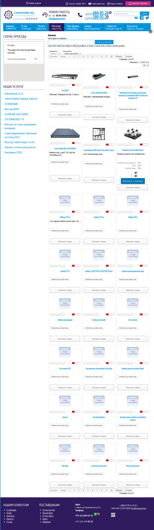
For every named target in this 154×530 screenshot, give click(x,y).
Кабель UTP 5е (65, 217)
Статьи (9, 521)
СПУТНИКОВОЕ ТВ (14, 119)
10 (111, 56)
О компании (11, 509)
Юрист (45, 518)
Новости (10, 518)
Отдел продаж (49, 509)
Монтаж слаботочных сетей (19, 142)
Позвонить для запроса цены (59, 104)
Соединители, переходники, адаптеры (99, 368)
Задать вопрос (115, 3)
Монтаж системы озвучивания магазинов (20, 126)
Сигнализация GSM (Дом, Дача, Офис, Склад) (99, 150)
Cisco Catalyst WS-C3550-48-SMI (65, 148)
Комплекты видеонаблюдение (132, 150)
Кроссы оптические (133, 466)
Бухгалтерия (48, 512)
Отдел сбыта (48, 515)
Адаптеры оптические (99, 466)
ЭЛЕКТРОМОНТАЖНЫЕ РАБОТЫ (21, 99)
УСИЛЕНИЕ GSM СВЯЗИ (16, 114)
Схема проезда (97, 3)
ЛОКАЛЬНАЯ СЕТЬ (14, 94)
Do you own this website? (17, 59)
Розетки (65, 417)
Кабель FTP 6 (65, 271)
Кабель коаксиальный (65, 320)
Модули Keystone (99, 417)
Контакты (10, 515)
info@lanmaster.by (57, 18)
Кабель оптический (98, 320)
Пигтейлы (65, 466)
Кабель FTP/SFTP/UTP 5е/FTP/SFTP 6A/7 (99, 271)
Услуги (9, 512)
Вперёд (119, 56)
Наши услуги (33, 3)
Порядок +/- (54, 54)
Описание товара (65, 114)
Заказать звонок (138, 3)
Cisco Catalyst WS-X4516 (99, 92)
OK (35, 59)
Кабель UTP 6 (132, 217)
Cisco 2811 (65, 90)
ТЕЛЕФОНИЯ (11, 104)
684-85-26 (96, 13)
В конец (129, 56)
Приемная (47, 521)
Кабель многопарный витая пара (133, 271)
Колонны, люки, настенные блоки (133, 368)
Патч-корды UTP (65, 368)
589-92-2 (96, 17)
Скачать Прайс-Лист (76, 3)
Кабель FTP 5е (99, 217)
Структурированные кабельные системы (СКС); (21, 135)
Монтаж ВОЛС (12, 109)
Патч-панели (133, 320)
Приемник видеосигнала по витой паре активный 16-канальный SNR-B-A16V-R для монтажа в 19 (132, 95)
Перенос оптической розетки (20, 147)
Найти (144, 14)
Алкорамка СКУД (13, 152)
